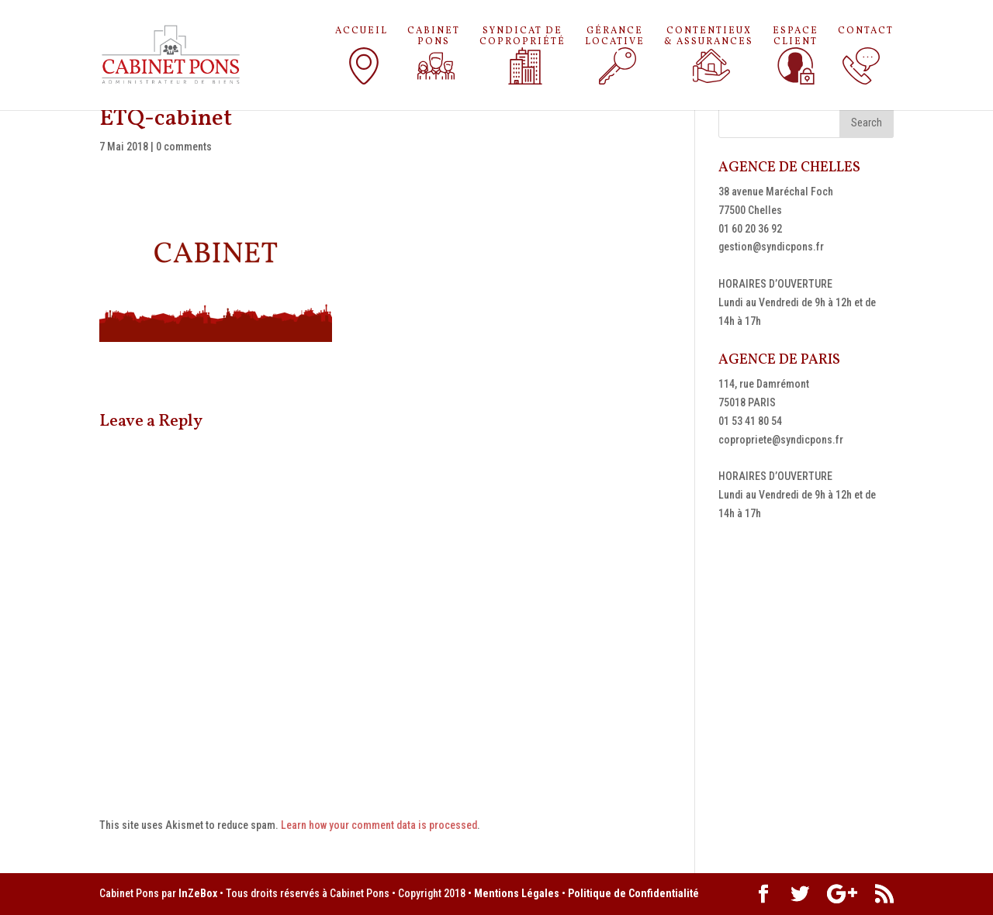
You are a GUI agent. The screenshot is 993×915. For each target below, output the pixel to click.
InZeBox (197, 893)
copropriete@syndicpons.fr (780, 439)
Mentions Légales (516, 893)
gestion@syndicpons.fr (771, 246)
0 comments (184, 146)
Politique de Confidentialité (633, 893)
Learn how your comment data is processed (379, 825)
